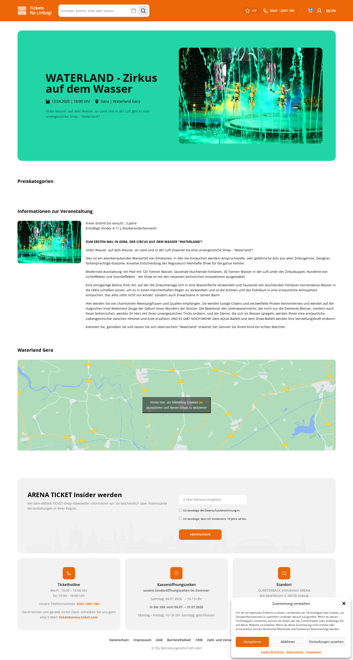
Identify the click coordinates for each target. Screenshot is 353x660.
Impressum (313, 652)
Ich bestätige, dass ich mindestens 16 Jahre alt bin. (215, 519)
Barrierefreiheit (179, 640)
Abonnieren (200, 534)
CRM (199, 640)
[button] (344, 603)
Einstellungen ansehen (326, 642)
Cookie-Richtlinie (272, 652)
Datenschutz (294, 652)
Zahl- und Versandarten (225, 640)
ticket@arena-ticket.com (78, 617)
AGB (159, 640)
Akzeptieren (252, 642)
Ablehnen (287, 642)
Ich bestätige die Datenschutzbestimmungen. (211, 510)
